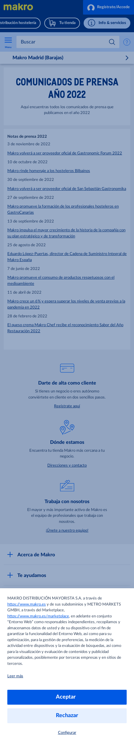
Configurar (67, 733)
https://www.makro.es (26, 604)
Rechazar (67, 715)
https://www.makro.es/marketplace (38, 616)
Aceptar (67, 697)
